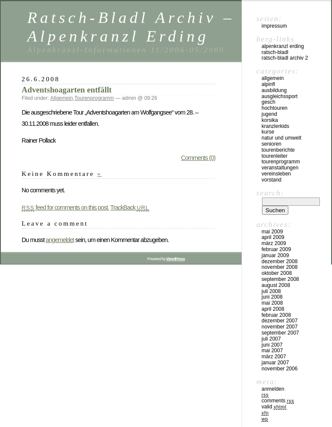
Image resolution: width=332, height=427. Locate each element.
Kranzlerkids (275, 126)
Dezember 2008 (279, 261)
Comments (278, 401)
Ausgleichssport (279, 96)
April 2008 (273, 309)
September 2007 (280, 333)
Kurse (268, 132)
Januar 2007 (275, 363)
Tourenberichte (278, 150)
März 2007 (274, 357)
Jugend (269, 114)
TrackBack (129, 207)
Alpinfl (268, 84)
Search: (270, 192)
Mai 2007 (272, 350)
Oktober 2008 (277, 273)
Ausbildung (274, 90)
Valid (274, 407)
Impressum (274, 26)
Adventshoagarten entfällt (67, 89)
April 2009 (273, 237)
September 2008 (280, 279)
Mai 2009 (272, 232)
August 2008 (276, 285)
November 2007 (279, 327)
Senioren (271, 144)
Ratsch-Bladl (275, 52)
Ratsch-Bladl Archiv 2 (285, 58)
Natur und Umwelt (281, 138)
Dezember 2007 (279, 321)
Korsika (270, 120)
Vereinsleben (276, 174)
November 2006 (279, 369)
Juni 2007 (272, 345)
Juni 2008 (272, 297)
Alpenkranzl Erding (283, 46)
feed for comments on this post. (65, 207)
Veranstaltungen (280, 168)
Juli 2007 (271, 339)
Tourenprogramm (94, 98)
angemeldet (60, 239)
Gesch (268, 102)
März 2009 (274, 243)
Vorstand (271, 180)
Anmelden (273, 389)
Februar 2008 (276, 315)
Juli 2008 (271, 291)
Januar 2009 (275, 255)
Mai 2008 (272, 303)
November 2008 (279, 267)
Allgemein (61, 98)
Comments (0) (198, 157)
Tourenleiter (274, 156)
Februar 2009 (276, 249)
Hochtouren (274, 108)
